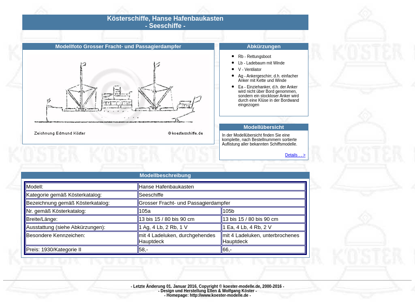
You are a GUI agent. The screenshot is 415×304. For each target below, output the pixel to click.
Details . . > (295, 155)
